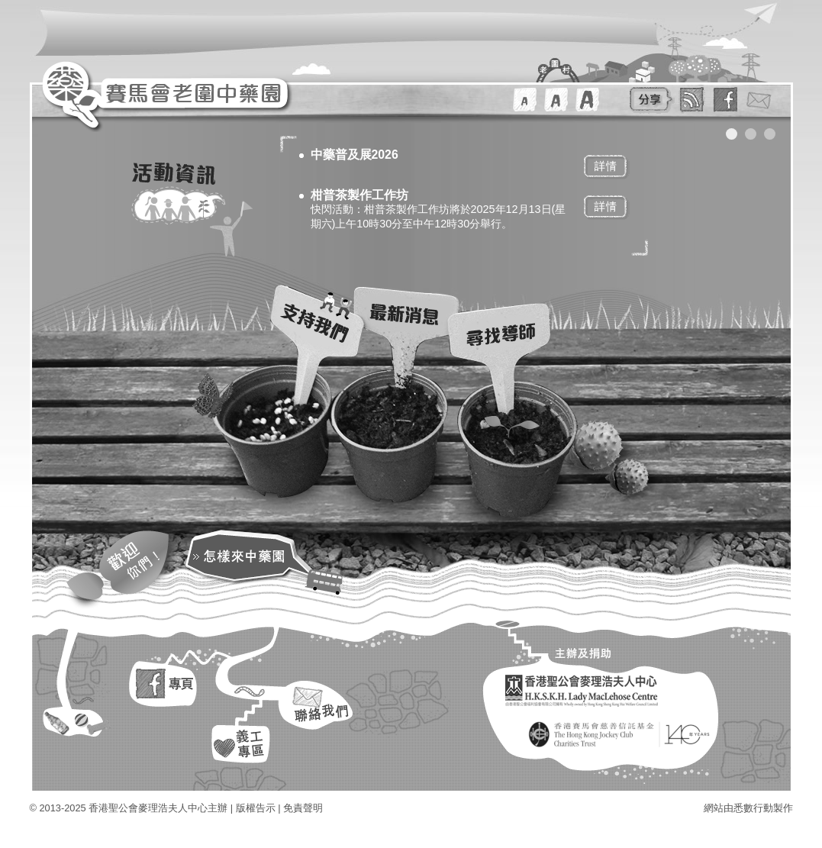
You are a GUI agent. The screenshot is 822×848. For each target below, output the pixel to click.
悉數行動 (753, 808)
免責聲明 (303, 808)
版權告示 (256, 808)
